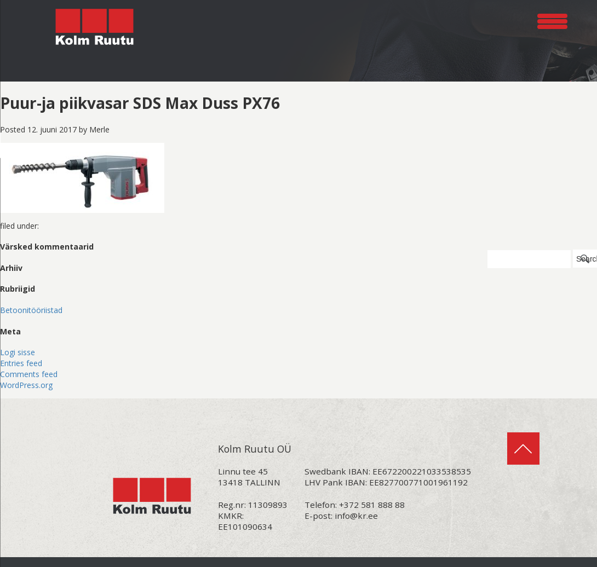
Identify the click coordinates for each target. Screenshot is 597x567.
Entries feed (21, 363)
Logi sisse (17, 352)
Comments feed (29, 374)
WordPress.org (26, 385)
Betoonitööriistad (31, 310)
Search (586, 258)
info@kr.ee (356, 515)
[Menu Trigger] (552, 19)
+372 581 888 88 (372, 504)
